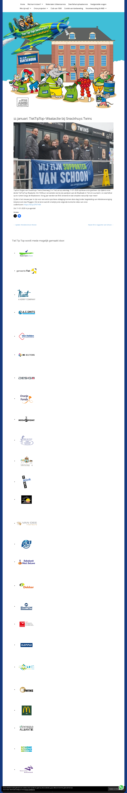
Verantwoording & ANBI (96, 8)
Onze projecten (41, 8)
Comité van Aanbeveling (73, 8)
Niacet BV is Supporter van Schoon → (100, 225)
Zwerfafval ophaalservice (78, 4)
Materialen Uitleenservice (56, 4)
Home (22, 4)
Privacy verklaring (29, 790)
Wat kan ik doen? (35, 4)
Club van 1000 (56, 8)
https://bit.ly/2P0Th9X (32, 204)
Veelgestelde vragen (98, 4)
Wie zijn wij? (25, 8)
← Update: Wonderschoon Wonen (25, 225)
